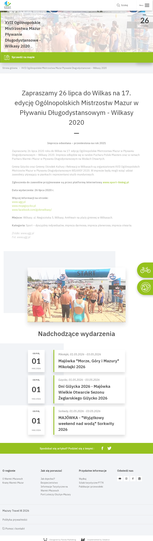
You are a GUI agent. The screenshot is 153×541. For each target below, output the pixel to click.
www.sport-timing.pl (116, 182)
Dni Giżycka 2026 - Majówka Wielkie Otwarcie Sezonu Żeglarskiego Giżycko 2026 (84, 392)
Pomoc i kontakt (13, 528)
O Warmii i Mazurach (12, 478)
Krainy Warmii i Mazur (13, 482)
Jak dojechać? (48, 478)
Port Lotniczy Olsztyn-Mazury (56, 494)
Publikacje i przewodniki (91, 486)
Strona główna (9, 68)
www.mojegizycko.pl (24, 205)
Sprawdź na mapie (19, 57)
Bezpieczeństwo (49, 482)
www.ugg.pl (19, 202)
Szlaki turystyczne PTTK (91, 482)
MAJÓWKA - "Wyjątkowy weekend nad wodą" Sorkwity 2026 (86, 423)
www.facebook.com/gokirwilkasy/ (32, 209)
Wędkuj (82, 478)
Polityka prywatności (14, 519)
